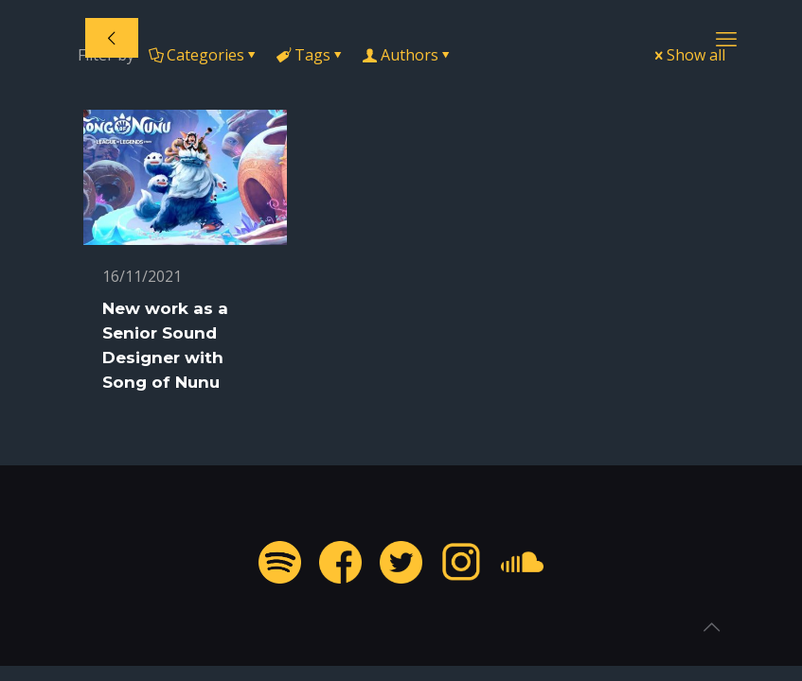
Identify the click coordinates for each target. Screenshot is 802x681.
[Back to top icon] (711, 627)
